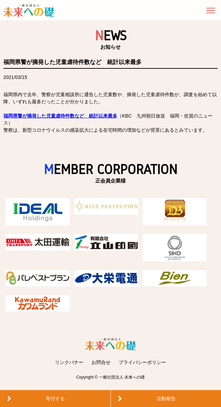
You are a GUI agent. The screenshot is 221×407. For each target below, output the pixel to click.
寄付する (55, 398)
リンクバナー (69, 362)
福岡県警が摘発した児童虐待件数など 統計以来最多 (60, 116)
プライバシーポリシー (142, 362)
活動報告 (166, 398)
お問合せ (101, 362)
